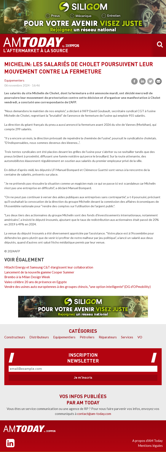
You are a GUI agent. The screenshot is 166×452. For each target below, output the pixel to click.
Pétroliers (87, 337)
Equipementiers (14, 80)
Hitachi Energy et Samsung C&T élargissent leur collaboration (48, 267)
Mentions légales (150, 445)
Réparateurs (108, 337)
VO (139, 337)
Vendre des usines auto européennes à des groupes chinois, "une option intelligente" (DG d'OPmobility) (77, 287)
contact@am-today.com (94, 414)
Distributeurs (39, 337)
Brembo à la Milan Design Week (27, 277)
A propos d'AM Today (147, 441)
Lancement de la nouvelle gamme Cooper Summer (39, 272)
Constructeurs (14, 337)
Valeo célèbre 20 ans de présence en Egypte (35, 282)
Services (127, 337)
